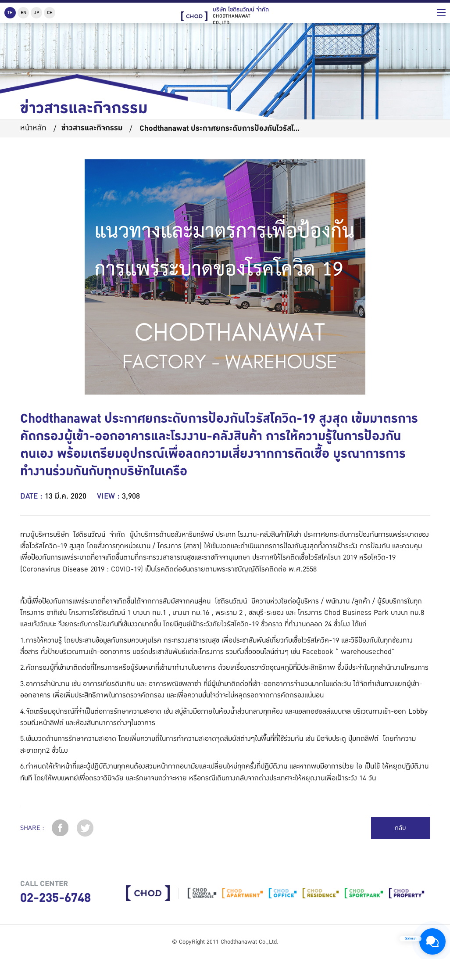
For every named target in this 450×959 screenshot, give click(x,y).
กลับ (400, 828)
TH (10, 12)
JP (36, 12)
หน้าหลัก (33, 128)
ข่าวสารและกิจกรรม (91, 128)
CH (50, 12)
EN (23, 12)
